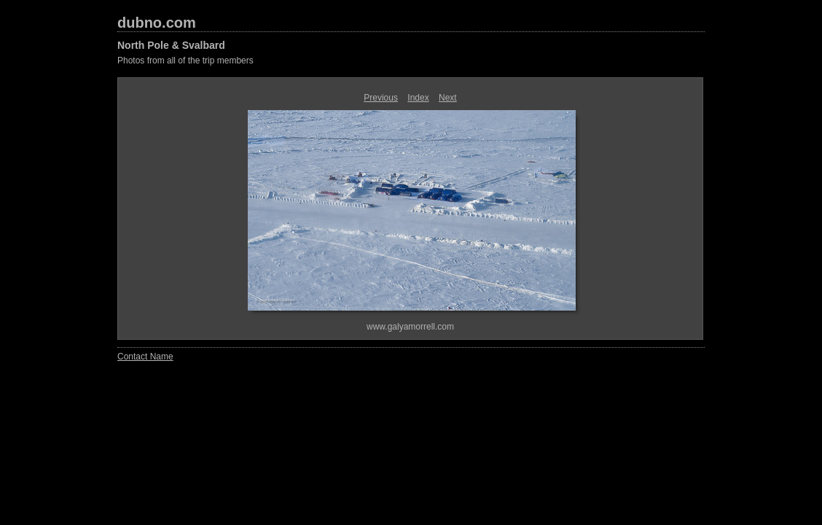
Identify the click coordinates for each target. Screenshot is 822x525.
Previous (381, 98)
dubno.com (156, 23)
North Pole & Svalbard (171, 45)
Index (417, 98)
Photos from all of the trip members (185, 60)
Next (448, 98)
